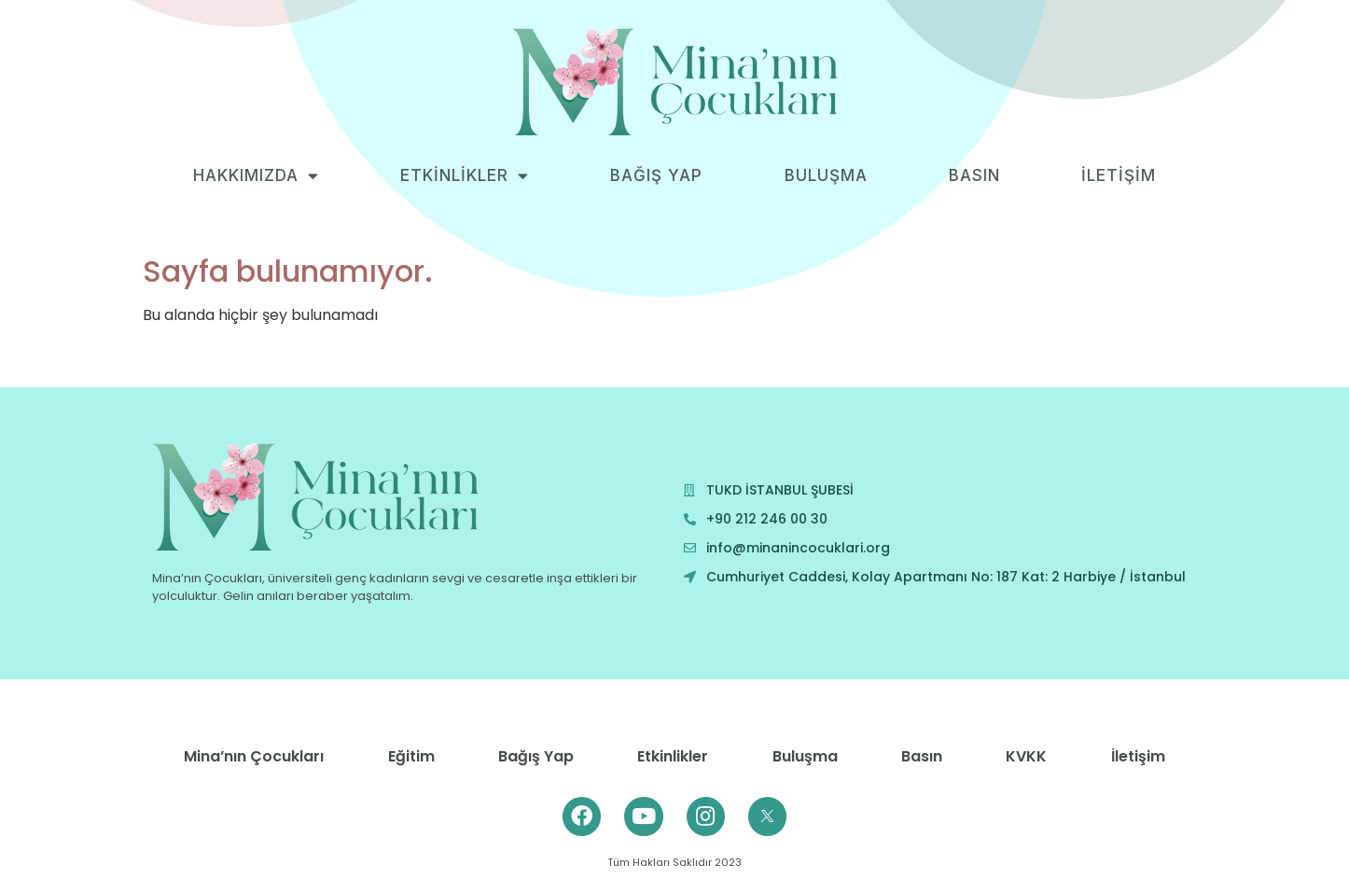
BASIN (974, 175)
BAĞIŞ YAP (656, 175)
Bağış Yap (536, 756)
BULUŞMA (826, 175)
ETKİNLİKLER (464, 176)
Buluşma (805, 756)
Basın (921, 756)
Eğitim (411, 756)
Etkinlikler (672, 756)
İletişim (1138, 756)
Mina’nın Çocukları (254, 756)
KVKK (1026, 756)
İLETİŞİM (1118, 175)
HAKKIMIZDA (256, 176)
